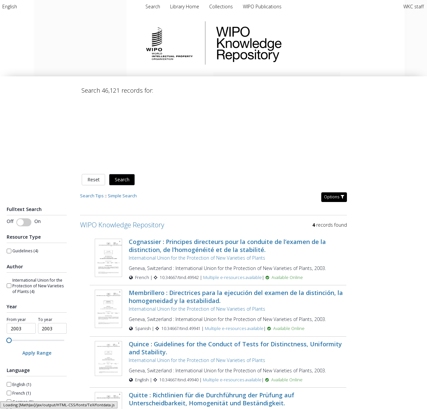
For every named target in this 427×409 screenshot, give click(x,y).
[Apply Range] (37, 283)
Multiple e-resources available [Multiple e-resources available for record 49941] (234, 259)
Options (334, 127)
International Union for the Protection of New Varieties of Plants (197, 188)
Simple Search (122, 126)
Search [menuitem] (152, 6)
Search (122, 110)
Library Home (185, 6)
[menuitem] (9, 6)
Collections (221, 6)
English (9, 6)
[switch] (23, 152)
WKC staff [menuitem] (413, 6)
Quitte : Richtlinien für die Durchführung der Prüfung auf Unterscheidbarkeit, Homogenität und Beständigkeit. (211, 329)
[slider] (9, 270)
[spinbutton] (21, 258)
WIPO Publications (262, 6)
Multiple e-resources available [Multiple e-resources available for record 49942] (232, 207)
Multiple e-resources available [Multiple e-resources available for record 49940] (232, 310)
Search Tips (92, 126)
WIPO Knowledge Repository (276, 43)
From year (16, 249)
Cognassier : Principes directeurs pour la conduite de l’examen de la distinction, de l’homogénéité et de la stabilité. (227, 176)
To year (45, 249)
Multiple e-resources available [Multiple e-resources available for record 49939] (234, 361)
